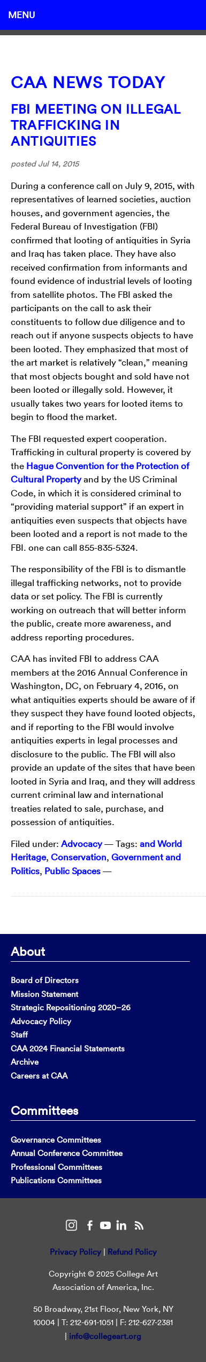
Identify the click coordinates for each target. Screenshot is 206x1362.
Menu (21, 14)
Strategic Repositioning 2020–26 (71, 1007)
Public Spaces (72, 870)
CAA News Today (88, 82)
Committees (44, 1110)
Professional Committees (56, 1167)
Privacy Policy (75, 1252)
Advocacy (81, 843)
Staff (19, 1035)
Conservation (78, 856)
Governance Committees (56, 1140)
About (28, 951)
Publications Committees (56, 1180)
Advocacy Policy (41, 1021)
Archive (25, 1062)
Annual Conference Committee (67, 1153)
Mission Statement (44, 994)
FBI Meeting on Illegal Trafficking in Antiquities (96, 125)
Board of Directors (45, 980)
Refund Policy (132, 1252)
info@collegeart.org (105, 1336)
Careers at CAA (39, 1076)
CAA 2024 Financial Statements (68, 1048)
